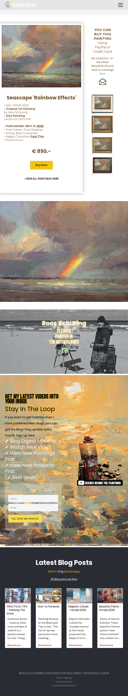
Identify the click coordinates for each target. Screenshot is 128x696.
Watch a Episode (61, 571)
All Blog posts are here (64, 579)
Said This (37, 136)
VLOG (31, 673)
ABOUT (78, 673)
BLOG (22, 673)
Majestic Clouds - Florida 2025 (78, 608)
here (77, 571)
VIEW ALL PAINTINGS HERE (42, 178)
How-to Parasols (48, 606)
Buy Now (42, 166)
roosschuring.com (64, 681)
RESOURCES (92, 673)
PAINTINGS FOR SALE (59, 673)
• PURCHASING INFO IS (24, 126)
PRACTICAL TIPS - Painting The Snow (17, 610)
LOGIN (105, 673)
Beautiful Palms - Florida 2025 (110, 608)
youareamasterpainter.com (64, 685)
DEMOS (40, 673)
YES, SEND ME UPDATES (25, 518)
